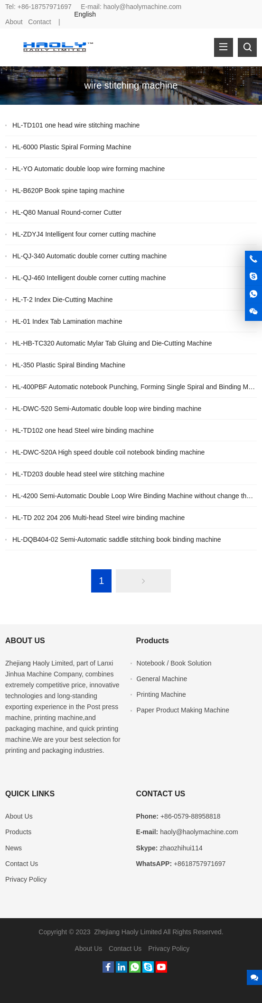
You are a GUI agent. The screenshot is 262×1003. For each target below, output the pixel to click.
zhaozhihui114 (180, 848)
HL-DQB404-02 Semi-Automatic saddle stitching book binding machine (116, 539)
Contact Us (21, 863)
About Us (19, 816)
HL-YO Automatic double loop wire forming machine (88, 169)
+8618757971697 (199, 863)
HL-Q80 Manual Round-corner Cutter (67, 212)
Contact (39, 22)
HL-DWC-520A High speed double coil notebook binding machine (108, 452)
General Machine (162, 679)
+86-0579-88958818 (190, 816)
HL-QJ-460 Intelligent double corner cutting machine (89, 278)
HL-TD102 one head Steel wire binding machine (83, 430)
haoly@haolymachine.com (142, 6)
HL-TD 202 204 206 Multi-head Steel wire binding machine (98, 517)
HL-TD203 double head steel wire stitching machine (88, 474)
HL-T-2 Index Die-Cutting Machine (62, 299)
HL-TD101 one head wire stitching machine (76, 125)
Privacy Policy (26, 879)
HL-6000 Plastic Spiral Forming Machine (71, 147)
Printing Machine (161, 694)
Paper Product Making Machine (183, 710)
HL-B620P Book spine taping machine (68, 190)
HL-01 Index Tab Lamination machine (67, 321)
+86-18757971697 (45, 6)
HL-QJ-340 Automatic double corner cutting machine (89, 256)
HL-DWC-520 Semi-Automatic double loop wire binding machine (106, 408)
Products (18, 832)
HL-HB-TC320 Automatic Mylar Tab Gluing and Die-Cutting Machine (112, 343)
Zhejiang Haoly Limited (39, 663)
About (14, 22)
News (13, 848)
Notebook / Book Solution (174, 663)
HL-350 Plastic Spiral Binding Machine (68, 365)
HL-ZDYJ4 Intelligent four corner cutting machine (84, 234)
